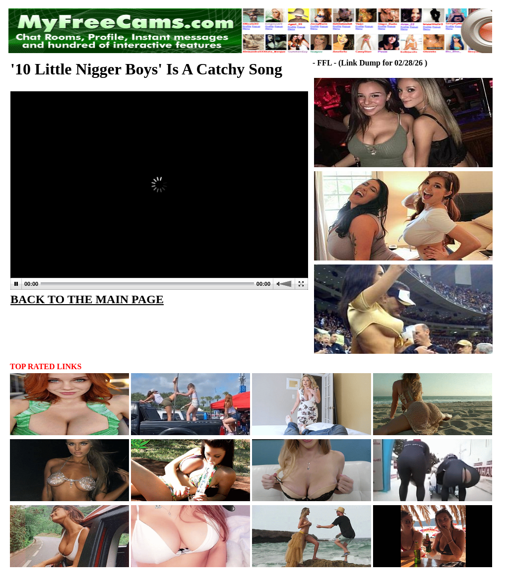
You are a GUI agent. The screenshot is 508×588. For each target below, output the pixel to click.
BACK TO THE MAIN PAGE (87, 299)
